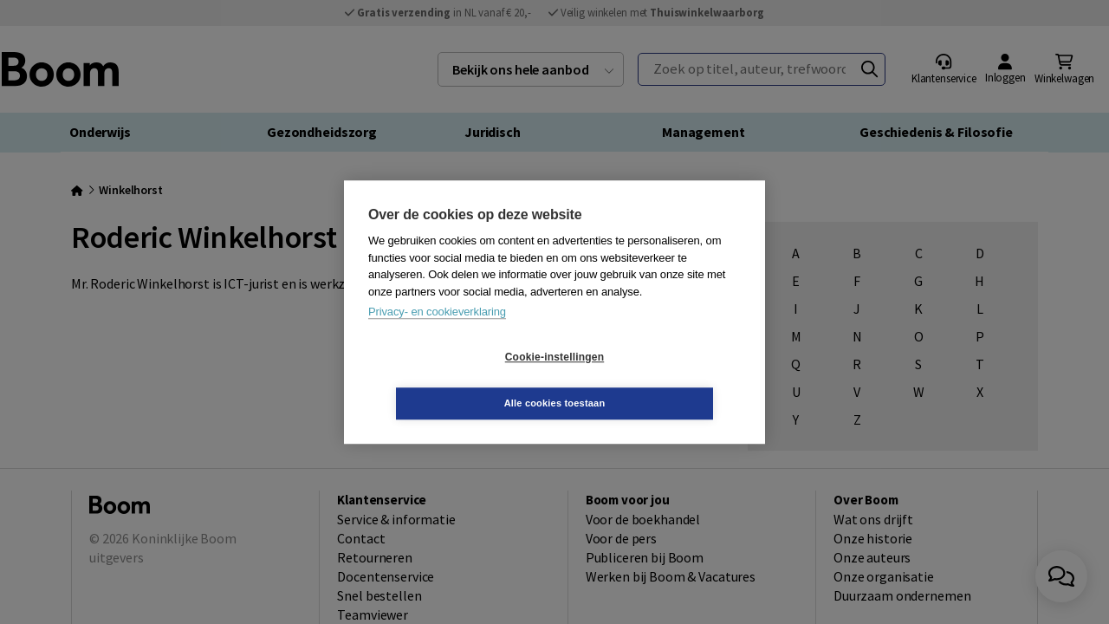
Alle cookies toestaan (658, 379)
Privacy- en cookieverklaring (437, 334)
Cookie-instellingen (451, 380)
